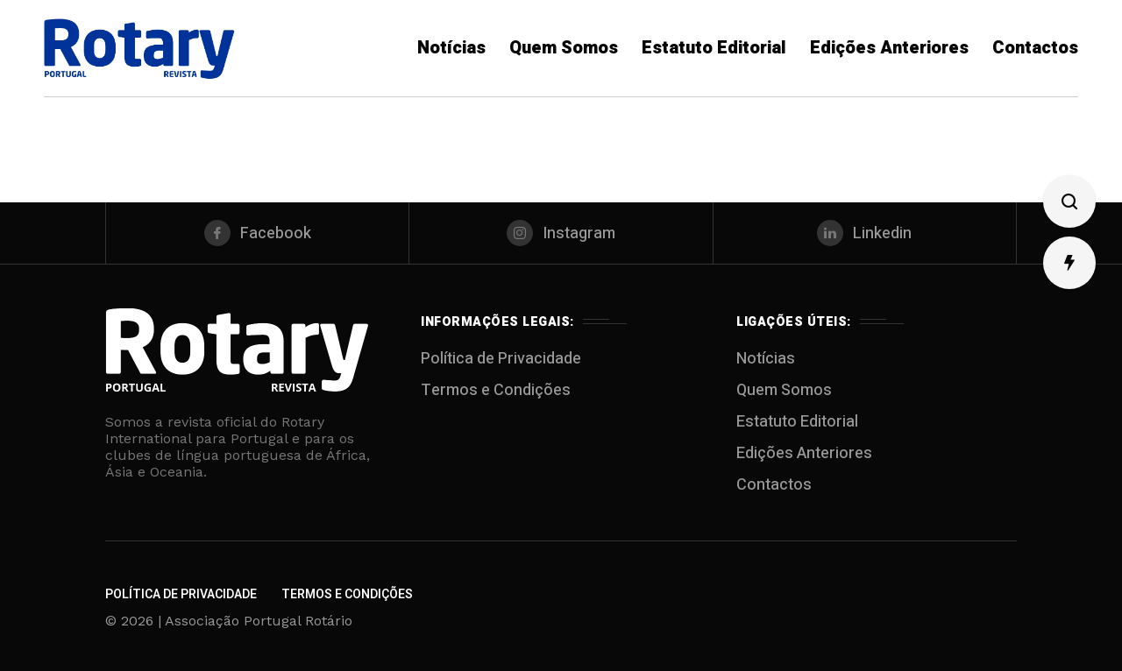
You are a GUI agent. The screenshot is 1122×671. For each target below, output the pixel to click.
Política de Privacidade (501, 359)
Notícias (765, 359)
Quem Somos (784, 390)
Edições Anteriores (804, 453)
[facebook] (257, 233)
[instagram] (560, 233)
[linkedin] (865, 233)
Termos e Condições (496, 390)
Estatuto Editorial (797, 422)
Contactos (774, 485)
